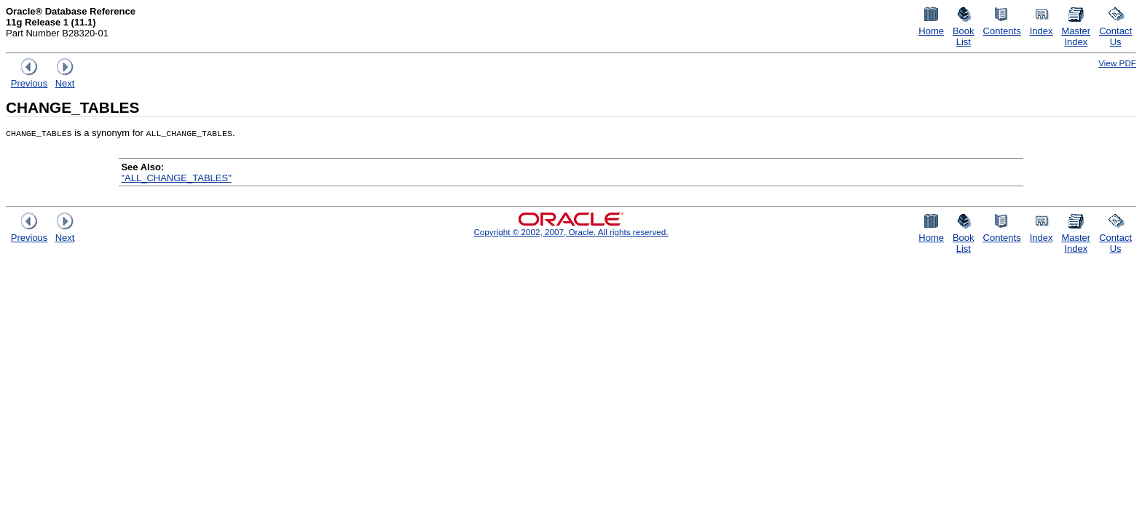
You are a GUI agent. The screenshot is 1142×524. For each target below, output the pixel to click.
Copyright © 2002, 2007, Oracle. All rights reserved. (570, 232)
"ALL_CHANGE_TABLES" (176, 177)
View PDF (1117, 63)
